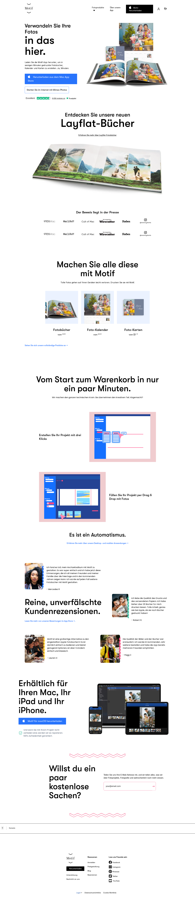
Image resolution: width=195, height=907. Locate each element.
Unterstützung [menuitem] (71, 875)
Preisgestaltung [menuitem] (93, 867)
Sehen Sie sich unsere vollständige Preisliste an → (46, 345)
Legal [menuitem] (78, 893)
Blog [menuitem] (89, 871)
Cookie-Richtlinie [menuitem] (109, 893)
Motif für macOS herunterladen (44, 721)
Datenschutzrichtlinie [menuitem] (93, 893)
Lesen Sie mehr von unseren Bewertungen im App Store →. (50, 621)
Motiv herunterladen (135, 9)
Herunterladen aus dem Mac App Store (48, 79)
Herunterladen (75, 869)
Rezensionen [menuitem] (92, 875)
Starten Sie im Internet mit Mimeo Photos (47, 90)
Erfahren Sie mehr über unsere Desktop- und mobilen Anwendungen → (97, 543)
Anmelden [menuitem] (91, 862)
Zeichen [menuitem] (159, 9)
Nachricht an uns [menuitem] (73, 879)
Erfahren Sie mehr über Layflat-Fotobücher (97, 135)
